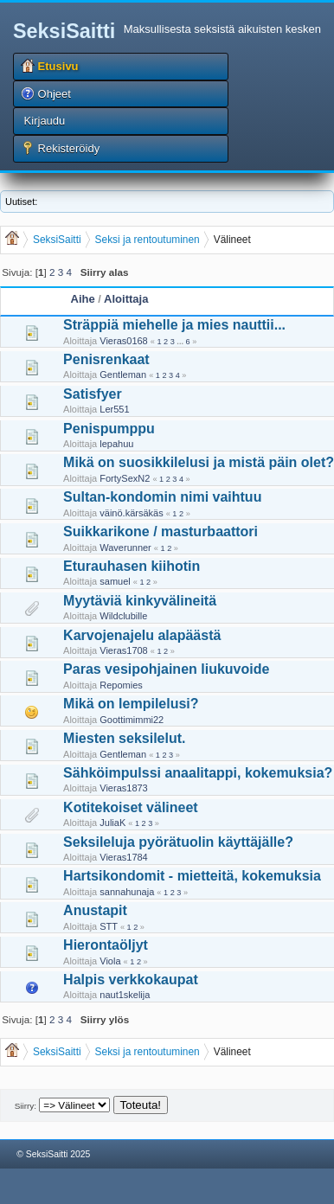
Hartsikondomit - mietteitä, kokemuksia (192, 875)
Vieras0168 (123, 341)
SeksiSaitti (64, 31)
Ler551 (114, 409)
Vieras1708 (123, 650)
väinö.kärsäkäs (131, 513)
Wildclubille (123, 616)
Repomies (121, 685)
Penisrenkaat (106, 359)
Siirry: (25, 1106)
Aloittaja (126, 298)
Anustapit (95, 910)
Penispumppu (109, 428)
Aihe (83, 298)
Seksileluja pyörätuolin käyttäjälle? (178, 842)
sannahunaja (127, 892)
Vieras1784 (123, 857)
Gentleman (123, 374)
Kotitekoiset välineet (130, 807)
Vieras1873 (123, 788)
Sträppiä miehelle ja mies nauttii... (174, 324)
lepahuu (116, 444)
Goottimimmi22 (132, 719)
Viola (110, 961)
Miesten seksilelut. (124, 738)
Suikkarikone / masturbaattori (160, 531)
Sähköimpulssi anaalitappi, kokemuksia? (197, 772)
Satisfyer (92, 394)
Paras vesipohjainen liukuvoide (166, 669)
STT (109, 926)
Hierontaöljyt (105, 945)
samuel (115, 581)
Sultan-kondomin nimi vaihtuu (162, 497)
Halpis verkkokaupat (130, 979)
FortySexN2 (125, 478)
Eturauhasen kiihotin (131, 566)
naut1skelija (125, 994)
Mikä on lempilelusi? (130, 703)
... (181, 341)
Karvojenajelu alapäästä (142, 635)
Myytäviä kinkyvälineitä (139, 600)
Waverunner (125, 547)
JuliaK (112, 822)
